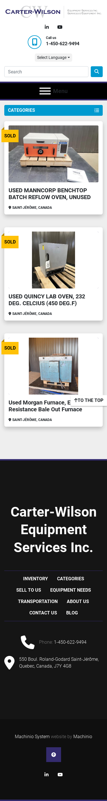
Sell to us (28, 590)
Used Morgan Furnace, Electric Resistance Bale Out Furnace (47, 406)
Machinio (82, 736)
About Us (78, 601)
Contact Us (43, 613)
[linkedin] (47, 27)
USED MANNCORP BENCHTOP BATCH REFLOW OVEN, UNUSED (50, 194)
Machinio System (32, 736)
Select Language (51, 57)
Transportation (38, 601)
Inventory (35, 578)
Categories (70, 578)
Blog (72, 613)
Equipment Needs (70, 590)
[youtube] (59, 27)
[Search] (46, 71)
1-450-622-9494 (62, 43)
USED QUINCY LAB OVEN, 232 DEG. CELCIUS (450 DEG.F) (47, 300)
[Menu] (45, 91)
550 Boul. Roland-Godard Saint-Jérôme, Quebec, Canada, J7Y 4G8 (59, 663)
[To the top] (88, 400)
